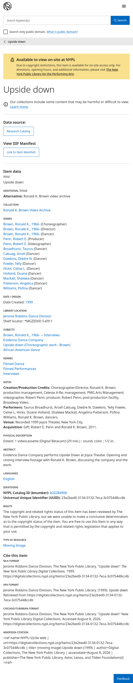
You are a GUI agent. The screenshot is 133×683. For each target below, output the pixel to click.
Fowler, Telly (12, 263)
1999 (29, 302)
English (8, 479)
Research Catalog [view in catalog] (18, 131)
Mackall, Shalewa (16, 278)
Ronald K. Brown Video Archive (26, 210)
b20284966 (58, 493)
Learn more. (19, 107)
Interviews (52, 335)
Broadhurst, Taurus (18, 248)
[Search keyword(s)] (56, 20)
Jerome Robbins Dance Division (27, 316)
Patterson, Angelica (18, 283)
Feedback (123, 679)
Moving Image (14, 545)
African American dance (21, 350)
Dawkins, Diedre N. (18, 258)
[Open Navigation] (124, 6)
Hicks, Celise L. (14, 268)
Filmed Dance (13, 364)
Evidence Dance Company (23, 340)
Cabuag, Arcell (14, 253)
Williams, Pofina (15, 288)
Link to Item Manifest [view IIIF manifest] (21, 152)
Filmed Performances (19, 368)
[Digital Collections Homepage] (7, 6)
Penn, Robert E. (15, 239)
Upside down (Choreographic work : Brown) (36, 345)
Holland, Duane (15, 273)
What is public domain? (62, 32)
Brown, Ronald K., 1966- (21, 224)
